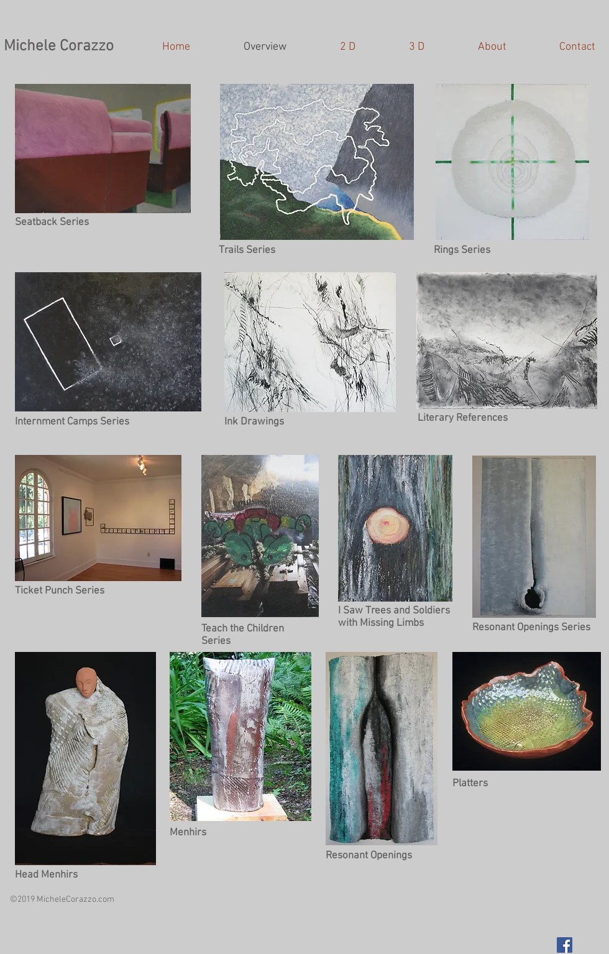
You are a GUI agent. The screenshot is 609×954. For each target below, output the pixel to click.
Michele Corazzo (59, 46)
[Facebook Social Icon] (564, 945)
